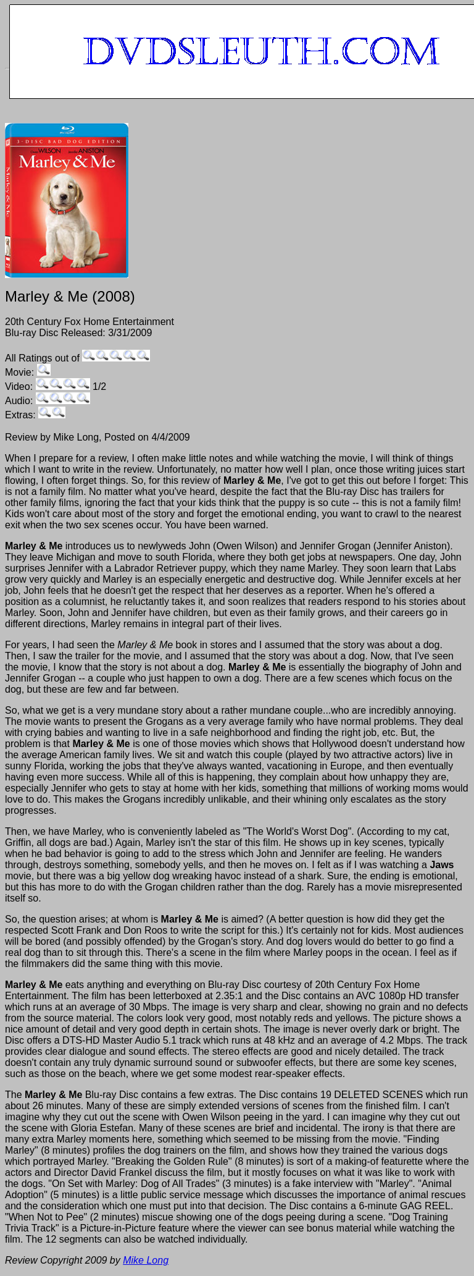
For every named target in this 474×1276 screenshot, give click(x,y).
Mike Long (145, 1260)
